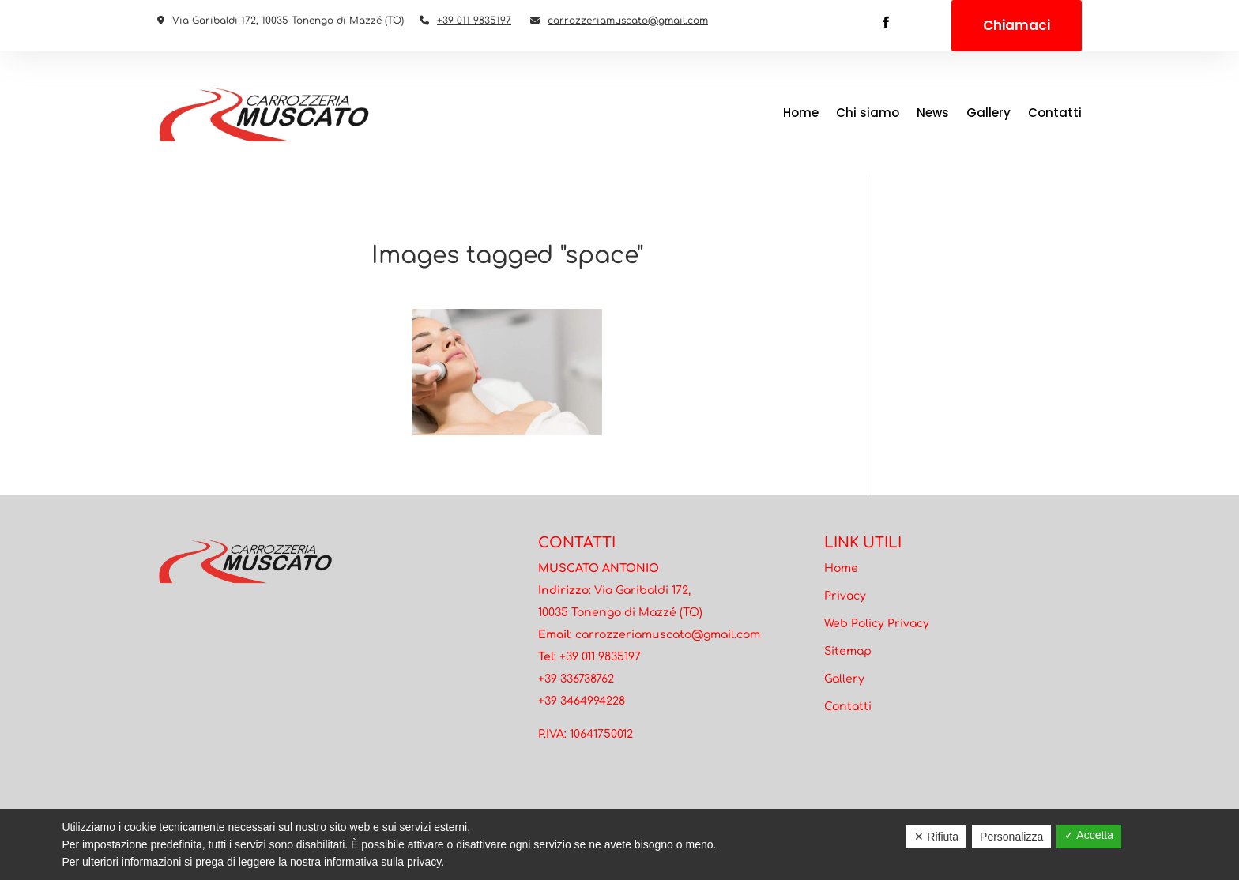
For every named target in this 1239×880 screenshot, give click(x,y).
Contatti (1055, 112)
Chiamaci (1016, 25)
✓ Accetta (1088, 835)
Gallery (988, 112)
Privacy (845, 596)
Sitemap (848, 651)
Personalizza (1011, 836)
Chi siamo (867, 112)
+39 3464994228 (581, 701)
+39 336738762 (576, 679)
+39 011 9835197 (474, 20)
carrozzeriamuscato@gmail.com (628, 20)
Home (801, 112)
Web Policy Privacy (876, 624)
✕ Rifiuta (936, 836)
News (933, 112)
